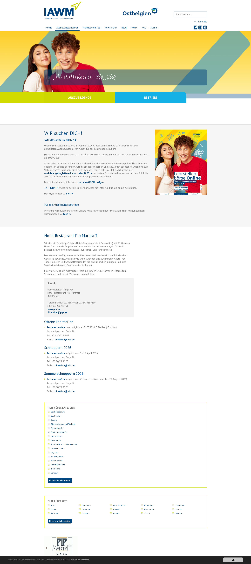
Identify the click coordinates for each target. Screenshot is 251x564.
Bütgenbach (149, 456)
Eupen (53, 460)
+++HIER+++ (51, 187)
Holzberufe (118, 416)
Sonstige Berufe (151, 420)
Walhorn (179, 464)
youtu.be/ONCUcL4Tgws (90, 182)
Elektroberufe (182, 412)
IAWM (134, 27)
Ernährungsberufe (59, 416)
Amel (53, 456)
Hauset (116, 460)
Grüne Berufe (88, 416)
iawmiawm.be (107, 545)
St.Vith (147, 464)
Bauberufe (86, 412)
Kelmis (179, 460)
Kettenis (54, 464)
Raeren (116, 464)
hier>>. (67, 213)
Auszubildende (85, 97)
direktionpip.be (65, 339)
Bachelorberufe (58, 412)
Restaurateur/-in (56, 327)
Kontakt (202, 21)
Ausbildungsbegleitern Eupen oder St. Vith (68, 173)
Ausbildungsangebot (66, 27)
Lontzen (85, 464)
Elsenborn (180, 456)
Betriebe (166, 97)
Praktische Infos (91, 27)
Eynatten (86, 460)
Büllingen (86, 456)
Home (47, 27)
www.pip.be (53, 309)
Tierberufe (180, 420)
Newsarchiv (110, 27)
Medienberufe (88, 420)
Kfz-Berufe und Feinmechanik (157, 416)
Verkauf (54, 424)
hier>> (69, 193)
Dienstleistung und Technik (156, 412)
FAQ (144, 27)
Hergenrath (149, 460)
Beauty (116, 412)
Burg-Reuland (119, 456)
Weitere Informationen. (88, 559)
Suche (155, 27)
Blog (124, 27)
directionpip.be (57, 312)
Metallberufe (119, 420)
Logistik (54, 420)
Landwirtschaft (182, 416)
